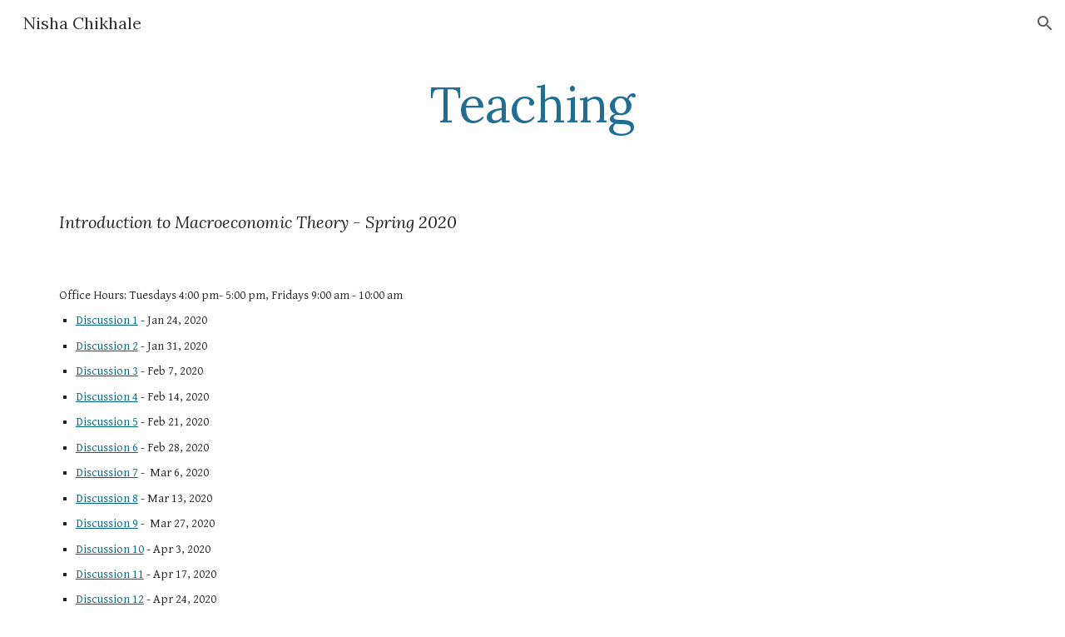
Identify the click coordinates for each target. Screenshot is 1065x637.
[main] (532, 104)
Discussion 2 (107, 346)
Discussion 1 (107, 320)
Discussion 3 (107, 371)
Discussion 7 (107, 472)
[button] (1045, 23)
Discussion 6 (107, 447)
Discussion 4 (107, 397)
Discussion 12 (110, 599)
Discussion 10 (110, 549)
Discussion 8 (107, 498)
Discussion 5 (107, 422)
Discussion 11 (110, 574)
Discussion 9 (107, 523)
